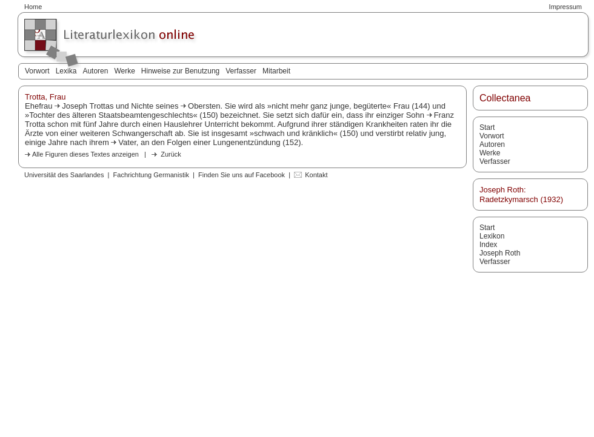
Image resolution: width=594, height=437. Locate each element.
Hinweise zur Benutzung (180, 71)
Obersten (204, 105)
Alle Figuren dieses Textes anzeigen (85, 154)
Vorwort (37, 71)
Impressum (565, 6)
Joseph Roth (499, 253)
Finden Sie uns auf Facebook (241, 174)
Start (487, 127)
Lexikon (491, 236)
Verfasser (240, 71)
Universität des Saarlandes (64, 174)
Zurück (171, 154)
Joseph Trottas (87, 105)
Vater (127, 142)
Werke (124, 71)
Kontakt (316, 174)
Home (33, 6)
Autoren (95, 71)
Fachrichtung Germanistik (151, 174)
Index (488, 244)
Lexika (66, 71)
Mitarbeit (276, 71)
